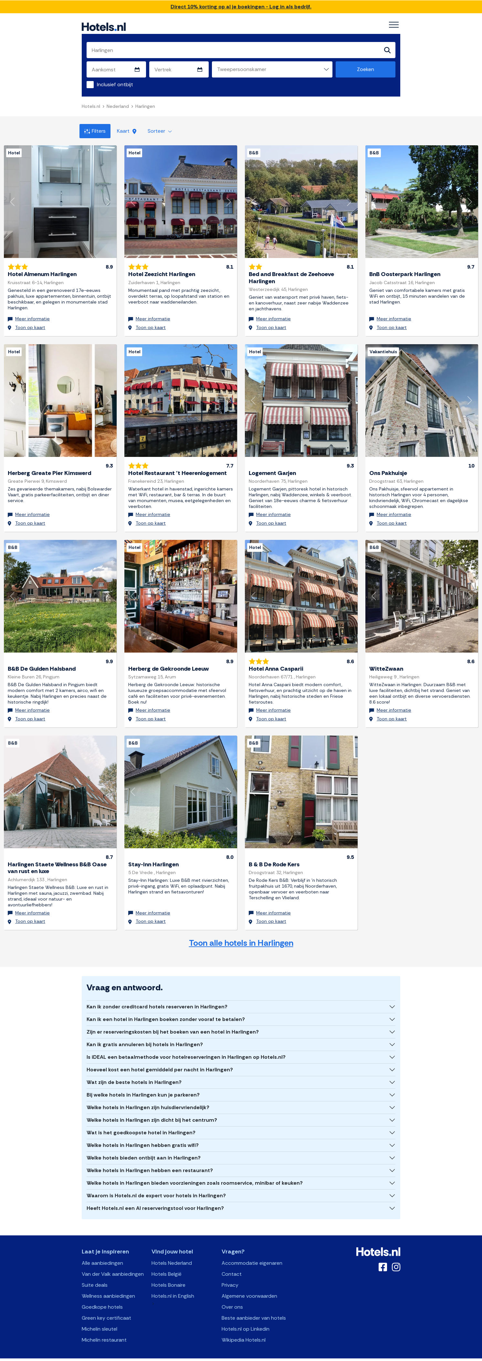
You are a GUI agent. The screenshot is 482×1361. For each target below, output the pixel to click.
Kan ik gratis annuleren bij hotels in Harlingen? (145, 1035)
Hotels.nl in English (173, 1287)
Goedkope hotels (102, 1297)
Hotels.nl (91, 106)
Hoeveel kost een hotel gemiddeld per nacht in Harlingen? (160, 1060)
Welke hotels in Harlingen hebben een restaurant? (150, 1161)
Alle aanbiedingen (102, 1254)
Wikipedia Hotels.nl (244, 1330)
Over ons (232, 1297)
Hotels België (167, 1265)
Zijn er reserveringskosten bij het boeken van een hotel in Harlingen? (173, 1022)
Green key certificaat (106, 1308)
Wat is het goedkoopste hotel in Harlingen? (141, 1123)
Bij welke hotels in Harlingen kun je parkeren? (143, 1085)
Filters (95, 131)
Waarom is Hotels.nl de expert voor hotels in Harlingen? (156, 1186)
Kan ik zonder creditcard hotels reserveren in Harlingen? (157, 997)
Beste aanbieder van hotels (254, 1308)
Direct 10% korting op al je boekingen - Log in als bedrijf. (241, 6)
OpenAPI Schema (236, 1355)
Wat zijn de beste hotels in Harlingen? (134, 1073)
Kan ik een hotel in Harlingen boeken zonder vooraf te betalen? (166, 1010)
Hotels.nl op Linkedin (245, 1319)
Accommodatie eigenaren (252, 1254)
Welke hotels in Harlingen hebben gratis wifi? (143, 1136)
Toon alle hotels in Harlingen (241, 934)
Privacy (230, 1276)
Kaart (126, 131)
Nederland (118, 106)
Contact (232, 1265)
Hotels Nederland (172, 1254)
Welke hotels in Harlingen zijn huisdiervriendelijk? (148, 1098)
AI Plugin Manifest (274, 1355)
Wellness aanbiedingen (108, 1287)
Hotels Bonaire (168, 1276)
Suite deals (95, 1276)
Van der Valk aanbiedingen (113, 1265)
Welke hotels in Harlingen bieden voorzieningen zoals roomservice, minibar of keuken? (195, 1173)
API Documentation (196, 1355)
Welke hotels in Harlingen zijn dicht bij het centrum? (152, 1111)
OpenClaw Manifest (314, 1355)
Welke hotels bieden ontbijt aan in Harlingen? (144, 1148)
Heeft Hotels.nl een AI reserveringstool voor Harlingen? (155, 1199)
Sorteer (160, 131)
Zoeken (365, 69)
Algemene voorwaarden (249, 1287)
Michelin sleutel (99, 1319)
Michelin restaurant (104, 1330)
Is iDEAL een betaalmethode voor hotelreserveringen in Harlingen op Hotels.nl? (186, 1048)
